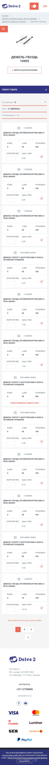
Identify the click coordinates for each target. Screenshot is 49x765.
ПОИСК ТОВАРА (9, 89)
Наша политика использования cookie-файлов (27, 758)
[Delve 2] (11, 6)
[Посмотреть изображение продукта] (19, 128)
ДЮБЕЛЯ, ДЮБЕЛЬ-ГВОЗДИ (14, 21)
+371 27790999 (24, 689)
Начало (5, 15)
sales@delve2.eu (24, 695)
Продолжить (24, 761)
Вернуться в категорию (25, 70)
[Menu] (45, 6)
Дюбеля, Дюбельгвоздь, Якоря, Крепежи (19, 18)
